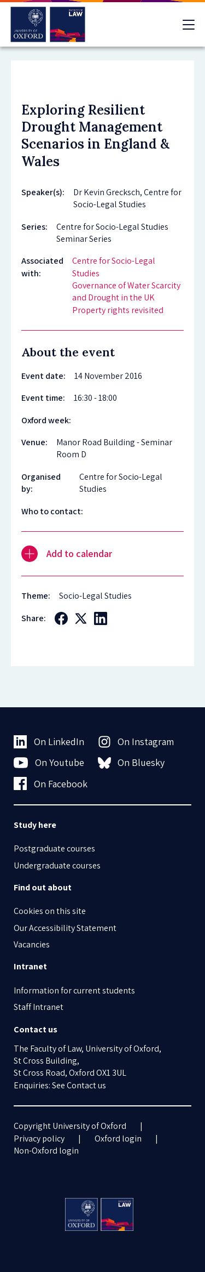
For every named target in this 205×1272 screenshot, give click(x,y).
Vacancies (32, 944)
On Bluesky (131, 762)
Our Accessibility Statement (65, 928)
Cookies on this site (50, 911)
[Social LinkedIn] (100, 618)
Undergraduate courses (57, 865)
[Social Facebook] (61, 618)
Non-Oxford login (46, 1150)
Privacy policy (39, 1138)
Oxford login (118, 1138)
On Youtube (49, 763)
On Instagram (136, 741)
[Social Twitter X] (80, 618)
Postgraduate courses (54, 848)
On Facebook (50, 783)
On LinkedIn (49, 741)
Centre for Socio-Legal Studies (113, 267)
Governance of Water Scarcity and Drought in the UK (126, 291)
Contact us (86, 1085)
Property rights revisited (117, 310)
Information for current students (74, 990)
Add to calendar (66, 554)
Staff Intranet (38, 1007)
